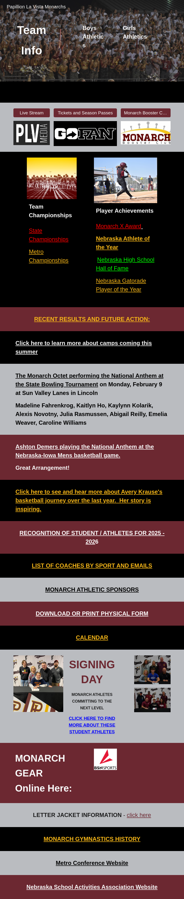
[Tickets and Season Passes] (85, 113)
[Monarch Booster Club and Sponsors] (145, 113)
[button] (111, 36)
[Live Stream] (31, 113)
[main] (31, 40)
